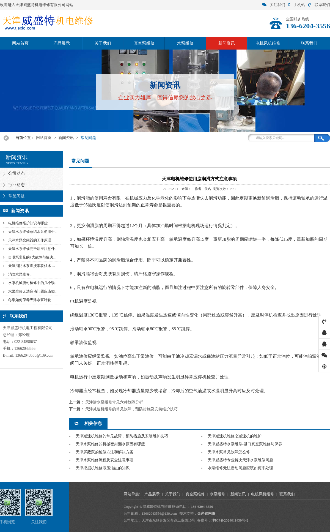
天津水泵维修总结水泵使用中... (32, 232)
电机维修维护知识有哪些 (27, 223)
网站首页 (20, 43)
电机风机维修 (267, 43)
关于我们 (103, 43)
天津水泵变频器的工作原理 (29, 240)
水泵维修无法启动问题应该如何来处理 (240, 468)
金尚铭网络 (303, 513)
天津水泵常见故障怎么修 (229, 452)
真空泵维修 (144, 43)
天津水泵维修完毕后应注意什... (32, 249)
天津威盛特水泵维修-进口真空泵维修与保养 (245, 444)
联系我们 (319, 5)
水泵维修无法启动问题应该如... (32, 291)
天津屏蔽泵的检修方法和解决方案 (104, 452)
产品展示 (61, 43)
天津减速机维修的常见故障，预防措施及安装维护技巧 (131, 409)
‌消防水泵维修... (20, 274)
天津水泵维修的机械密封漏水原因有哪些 (110, 444)
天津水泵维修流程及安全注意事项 (104, 460)
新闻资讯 (226, 43)
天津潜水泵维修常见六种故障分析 (114, 402)
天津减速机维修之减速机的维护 (235, 436)
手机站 (296, 5)
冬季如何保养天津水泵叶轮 (29, 300)
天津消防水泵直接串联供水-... (31, 266)
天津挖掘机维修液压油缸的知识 (103, 468)
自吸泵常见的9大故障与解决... (31, 257)
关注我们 (273, 5)
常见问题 (88, 138)
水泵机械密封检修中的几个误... (32, 283)
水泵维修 (185, 43)
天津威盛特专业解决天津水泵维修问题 (240, 460)
